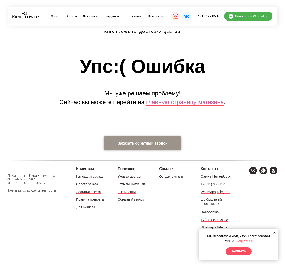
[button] (142, 143)
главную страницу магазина (185, 102)
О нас (55, 16)
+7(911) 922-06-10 (214, 220)
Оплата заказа (87, 184)
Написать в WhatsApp (251, 16)
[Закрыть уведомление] (274, 232)
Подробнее (244, 241)
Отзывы (135, 16)
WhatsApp (208, 192)
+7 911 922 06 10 (207, 16)
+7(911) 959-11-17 (214, 184)
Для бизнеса (112, 16)
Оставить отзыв (171, 176)
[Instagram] (273, 173)
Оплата (71, 16)
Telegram (223, 192)
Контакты (155, 16)
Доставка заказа (88, 192)
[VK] (253, 173)
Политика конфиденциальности (31, 190)
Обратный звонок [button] (131, 199)
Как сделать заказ (89, 176)
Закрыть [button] (238, 251)
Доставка (90, 16)
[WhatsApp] (263, 173)
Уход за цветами (130, 176)
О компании (127, 192)
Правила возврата (90, 199)
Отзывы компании (131, 184)
